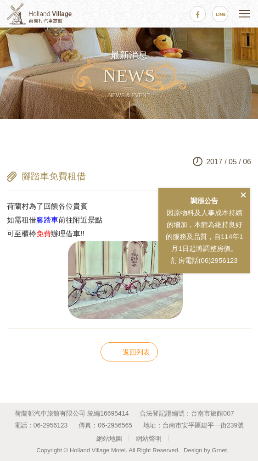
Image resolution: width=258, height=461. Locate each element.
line (220, 14)
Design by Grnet (205, 450)
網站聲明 (149, 438)
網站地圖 (109, 438)
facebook (198, 14)
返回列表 (136, 352)
